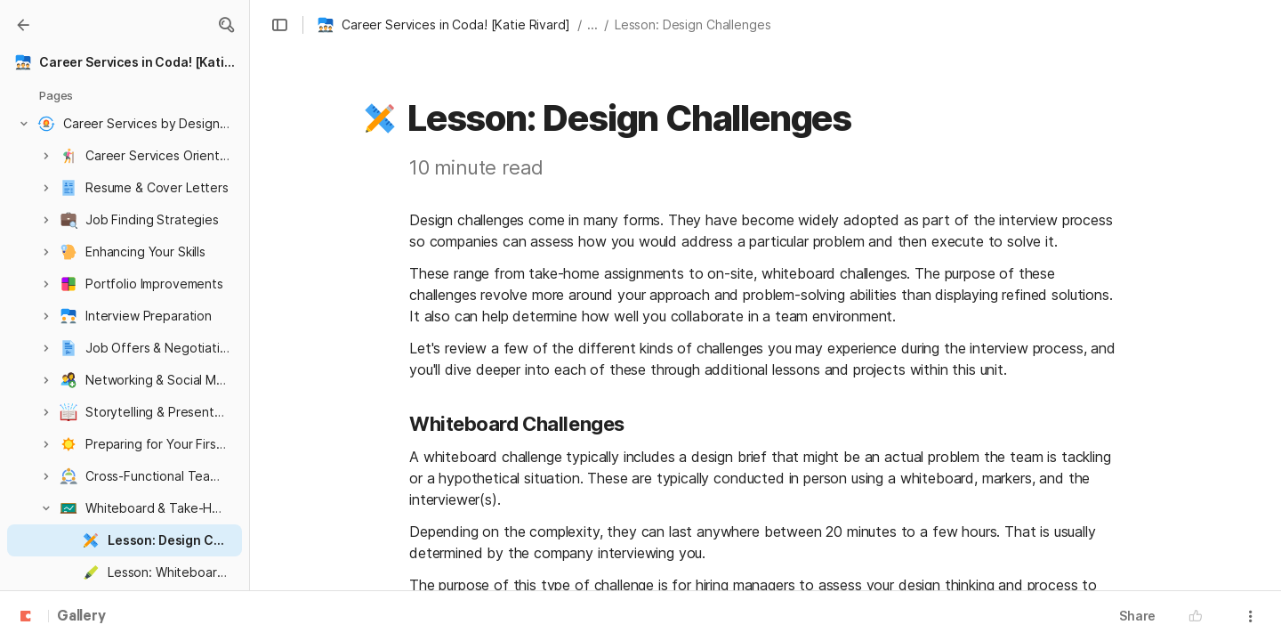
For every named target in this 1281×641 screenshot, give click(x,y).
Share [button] (1137, 615)
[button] (226, 24)
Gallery (81, 617)
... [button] (592, 24)
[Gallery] (23, 24)
